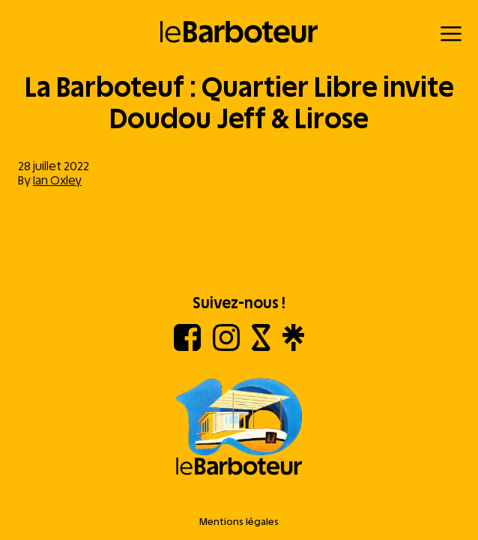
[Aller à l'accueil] (239, 428)
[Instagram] (226, 347)
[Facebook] (187, 347)
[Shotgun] (261, 347)
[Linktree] (293, 347)
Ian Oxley (57, 180)
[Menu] (451, 34)
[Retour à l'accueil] (239, 32)
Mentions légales (239, 521)
